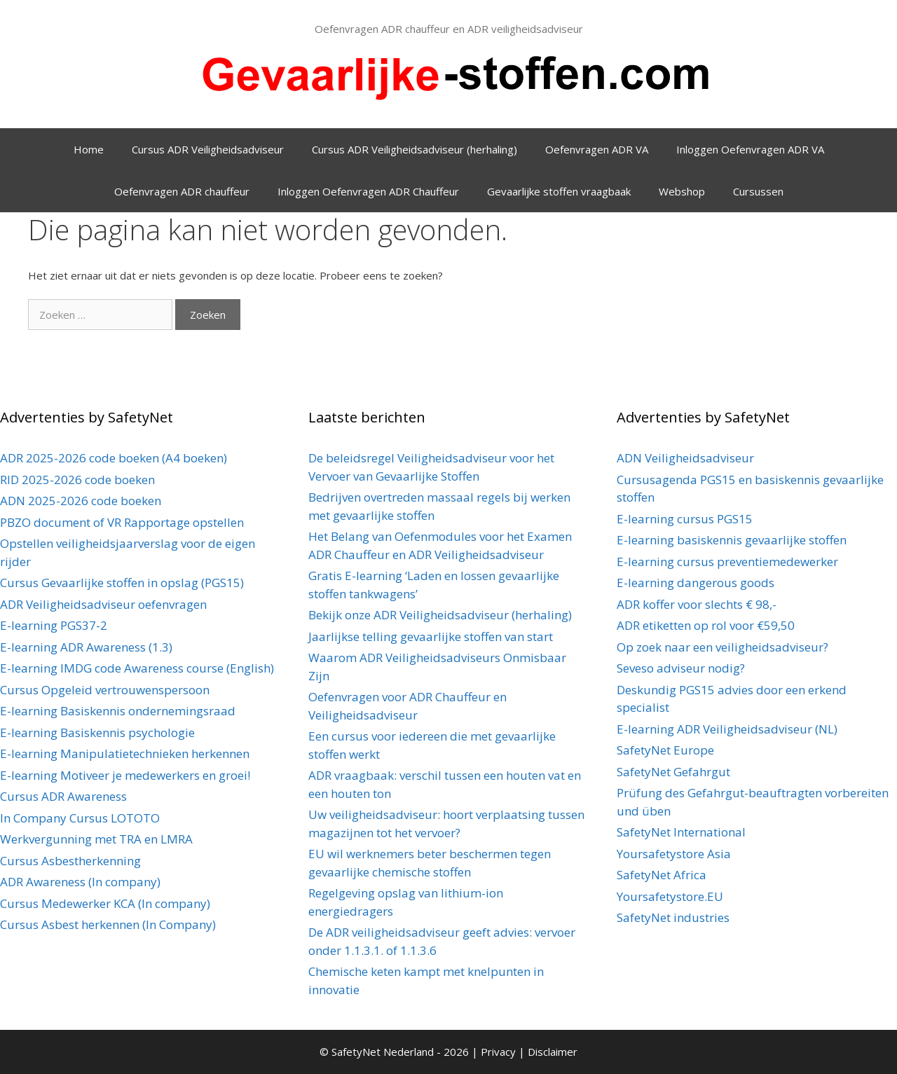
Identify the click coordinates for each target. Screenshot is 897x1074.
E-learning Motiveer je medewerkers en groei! (125, 775)
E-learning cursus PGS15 (685, 519)
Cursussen (758, 191)
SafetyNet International (681, 832)
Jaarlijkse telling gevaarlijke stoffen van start (430, 636)
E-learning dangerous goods (695, 582)
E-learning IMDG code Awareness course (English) (137, 668)
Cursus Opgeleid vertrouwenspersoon (105, 690)
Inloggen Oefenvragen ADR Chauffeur (368, 191)
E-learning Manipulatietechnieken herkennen (124, 753)
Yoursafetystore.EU (670, 896)
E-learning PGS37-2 (53, 625)
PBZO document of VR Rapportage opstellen (122, 522)
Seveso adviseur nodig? (681, 668)
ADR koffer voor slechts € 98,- (696, 604)
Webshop (682, 191)
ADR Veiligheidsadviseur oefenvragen (103, 604)
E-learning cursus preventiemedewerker (727, 561)
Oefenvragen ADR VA (596, 149)
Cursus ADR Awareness (63, 796)
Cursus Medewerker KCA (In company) (105, 903)
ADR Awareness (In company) (80, 882)
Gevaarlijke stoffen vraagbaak (559, 191)
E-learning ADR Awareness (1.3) (86, 647)
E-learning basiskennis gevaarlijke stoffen (732, 540)
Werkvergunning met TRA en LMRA (96, 839)
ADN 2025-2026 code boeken (80, 501)
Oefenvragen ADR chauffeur (181, 191)
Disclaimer (552, 1052)
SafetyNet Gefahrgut (673, 772)
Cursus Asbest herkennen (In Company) (108, 924)
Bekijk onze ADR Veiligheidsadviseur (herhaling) (440, 615)
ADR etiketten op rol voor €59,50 (706, 625)
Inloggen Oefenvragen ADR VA (750, 149)
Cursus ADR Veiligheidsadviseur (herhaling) (414, 149)
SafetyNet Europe (665, 750)
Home (89, 149)
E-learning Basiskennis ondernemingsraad (117, 711)
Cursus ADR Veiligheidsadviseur (208, 149)
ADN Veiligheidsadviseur (685, 458)
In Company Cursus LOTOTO (80, 818)
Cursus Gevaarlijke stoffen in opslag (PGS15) (122, 582)
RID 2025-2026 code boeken (77, 479)
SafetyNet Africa (661, 875)
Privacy (500, 1052)
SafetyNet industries (673, 917)
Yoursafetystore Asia (674, 854)
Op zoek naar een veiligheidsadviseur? (722, 647)
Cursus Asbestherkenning (70, 861)
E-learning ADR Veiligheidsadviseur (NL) (727, 729)
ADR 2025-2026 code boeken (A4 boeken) (113, 458)
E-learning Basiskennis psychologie (97, 732)
